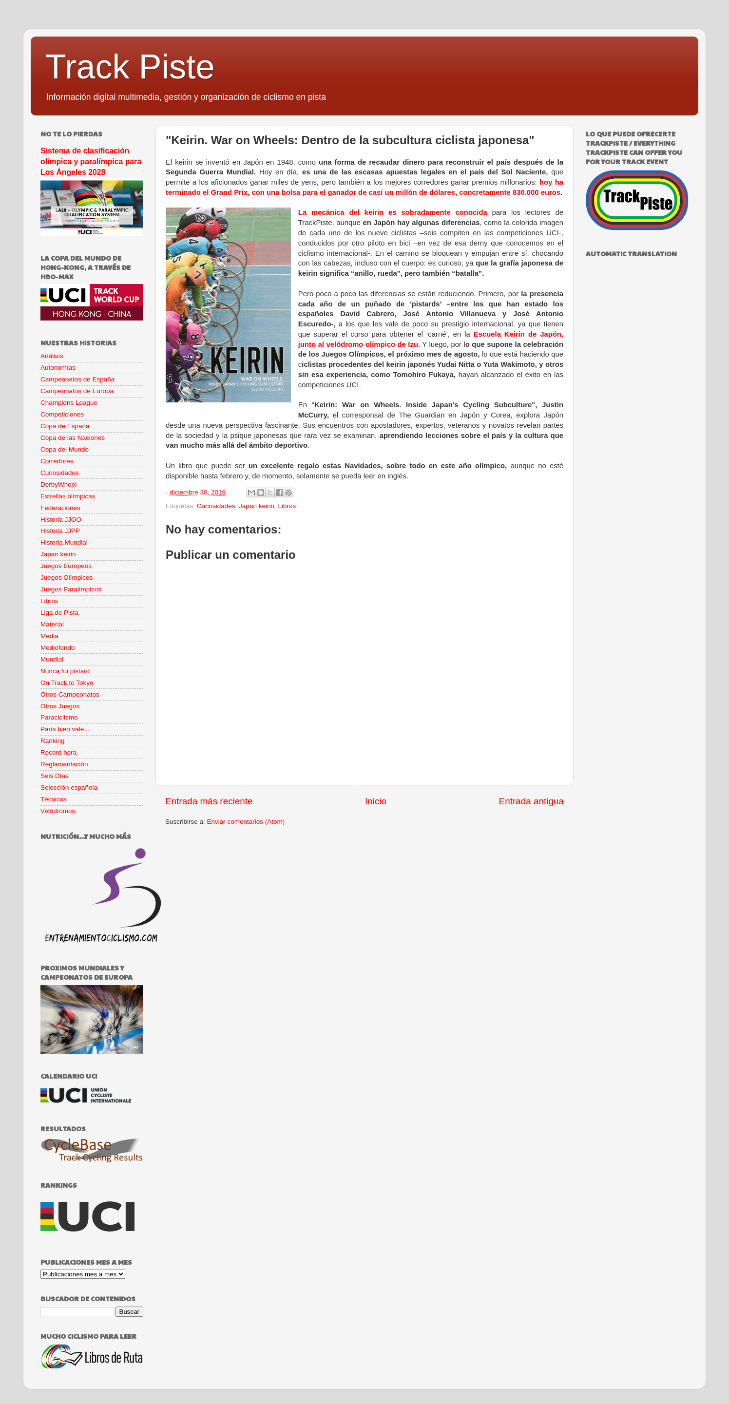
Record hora (58, 752)
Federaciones (60, 508)
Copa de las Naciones (72, 437)
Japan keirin (256, 506)
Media (49, 636)
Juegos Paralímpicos (70, 589)
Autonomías (58, 367)
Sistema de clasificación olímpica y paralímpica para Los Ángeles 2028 (90, 161)
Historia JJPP (60, 530)
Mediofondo (57, 647)
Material (52, 624)
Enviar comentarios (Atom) (246, 821)
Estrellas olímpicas (68, 496)
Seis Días (54, 775)
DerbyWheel (58, 484)
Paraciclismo (59, 717)
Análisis (51, 356)
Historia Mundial (64, 542)
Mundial (51, 659)
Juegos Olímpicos (66, 577)
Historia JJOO (60, 519)
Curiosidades (216, 506)
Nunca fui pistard (65, 671)
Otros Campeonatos (69, 694)
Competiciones (62, 414)
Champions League (68, 402)
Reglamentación (64, 764)
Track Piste (129, 67)
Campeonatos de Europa (77, 391)
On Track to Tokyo (67, 682)
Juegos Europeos (66, 565)
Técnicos (53, 799)
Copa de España (65, 426)
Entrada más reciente (209, 801)
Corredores (57, 461)
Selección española (68, 787)
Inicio (375, 801)
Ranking (52, 740)
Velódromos (57, 811)
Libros (287, 506)
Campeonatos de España (77, 379)
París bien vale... (65, 729)
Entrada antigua (531, 801)
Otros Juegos (59, 706)
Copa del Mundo (64, 449)
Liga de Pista (59, 612)
